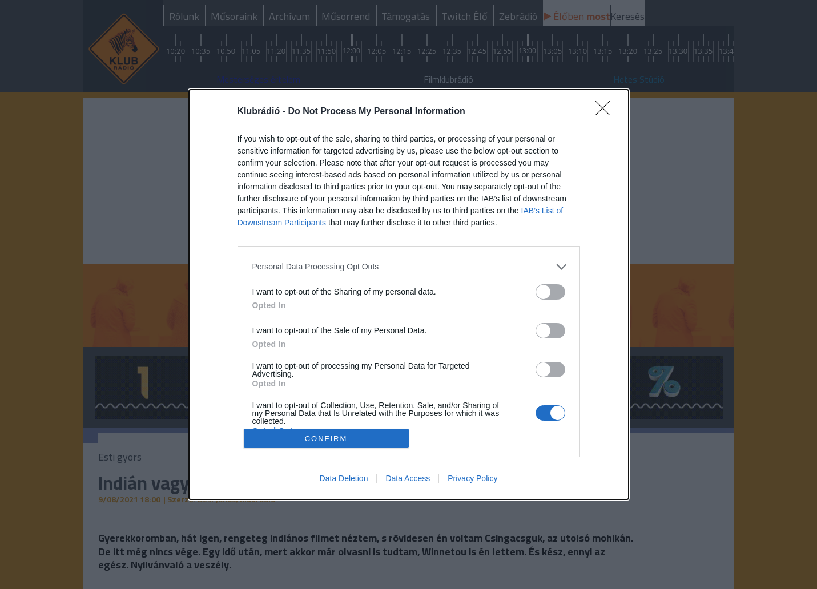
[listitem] (408, 267)
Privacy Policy (472, 478)
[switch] (550, 292)
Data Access (407, 478)
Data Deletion (344, 478)
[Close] (606, 112)
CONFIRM (326, 438)
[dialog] (409, 295)
